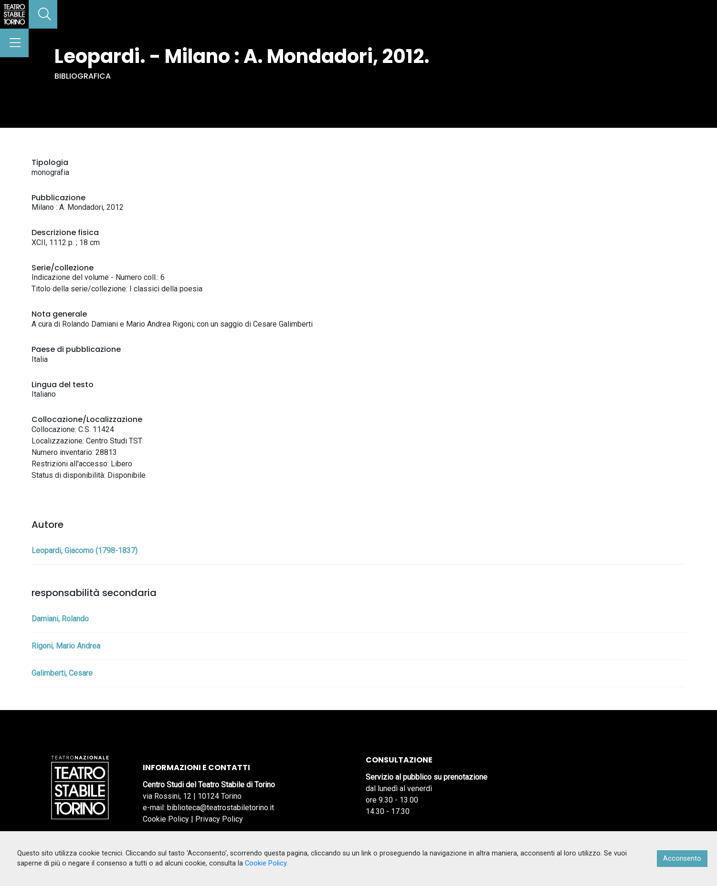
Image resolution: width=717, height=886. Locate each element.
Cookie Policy (166, 819)
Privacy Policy (219, 819)
